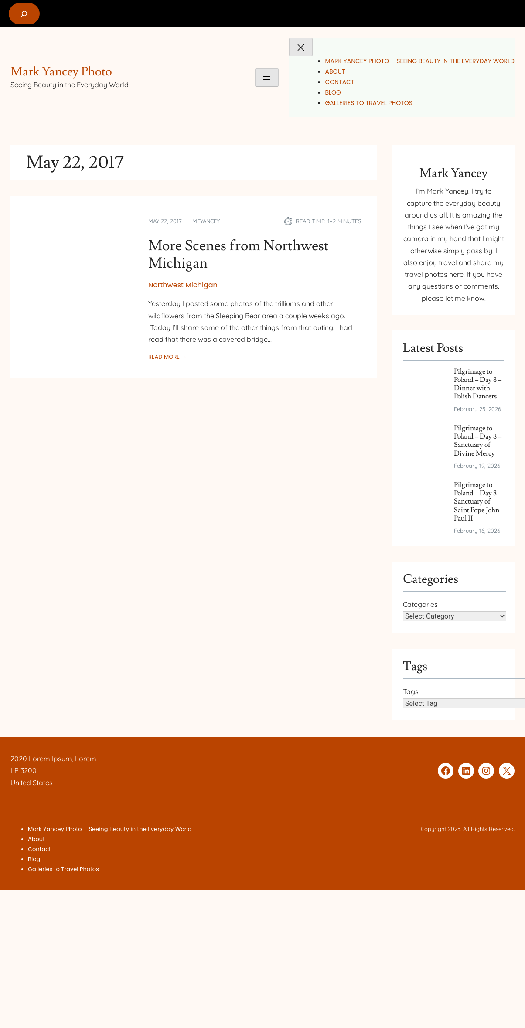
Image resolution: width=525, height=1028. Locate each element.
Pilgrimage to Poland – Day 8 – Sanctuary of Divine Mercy (477, 441)
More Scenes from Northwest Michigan (238, 255)
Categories (420, 604)
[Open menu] (267, 77)
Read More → (167, 357)
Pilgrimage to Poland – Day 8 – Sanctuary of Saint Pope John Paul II (477, 502)
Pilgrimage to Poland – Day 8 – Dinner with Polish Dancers (477, 384)
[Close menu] (301, 47)
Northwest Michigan (183, 285)
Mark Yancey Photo (61, 71)
